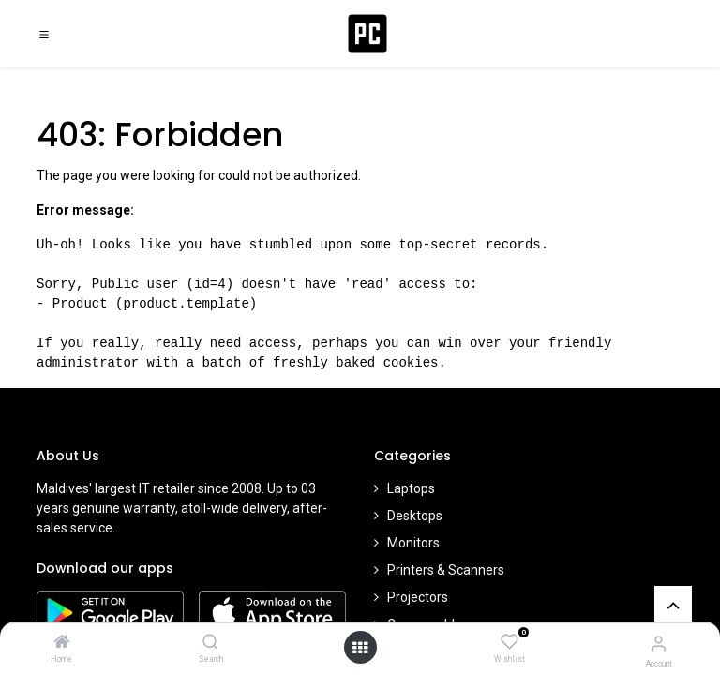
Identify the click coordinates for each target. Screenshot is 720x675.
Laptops (411, 488)
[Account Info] (659, 643)
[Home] (61, 643)
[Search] (210, 643)
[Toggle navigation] (44, 33)
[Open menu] (360, 648)
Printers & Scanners (445, 570)
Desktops (414, 515)
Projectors (417, 597)
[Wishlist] (509, 642)
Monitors (413, 542)
